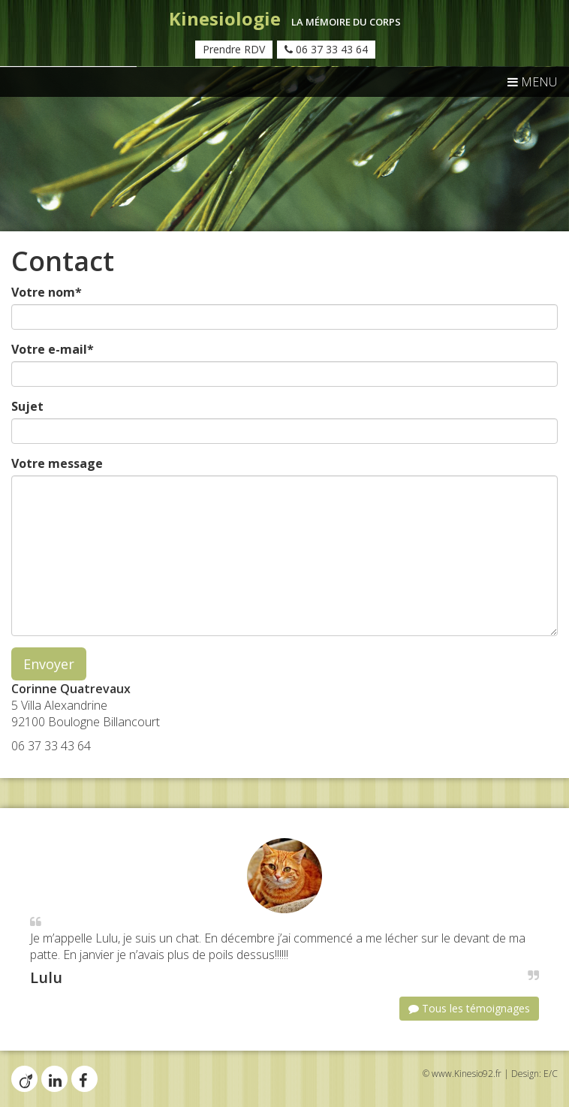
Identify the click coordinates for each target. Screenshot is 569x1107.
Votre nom (46, 292)
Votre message (57, 463)
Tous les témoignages (469, 1008)
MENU (532, 82)
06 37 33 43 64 (326, 49)
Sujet (27, 406)
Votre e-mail (52, 349)
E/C (550, 1073)
